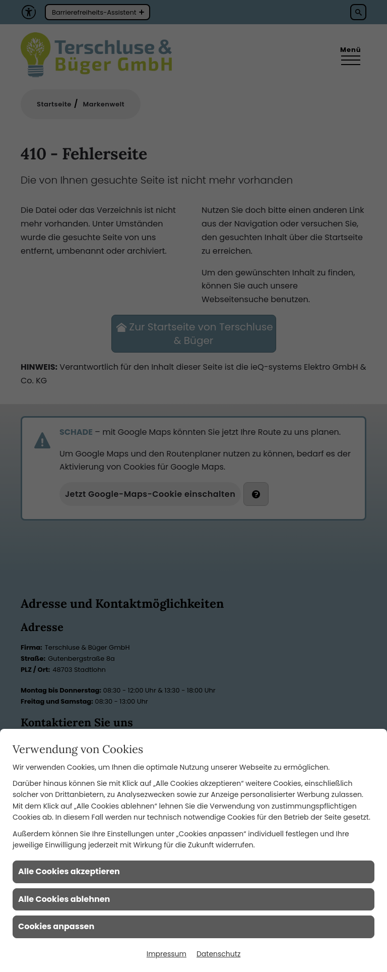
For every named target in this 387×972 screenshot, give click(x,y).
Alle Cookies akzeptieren (69, 871)
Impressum (166, 954)
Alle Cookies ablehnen (64, 899)
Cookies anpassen (56, 926)
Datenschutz (218, 954)
